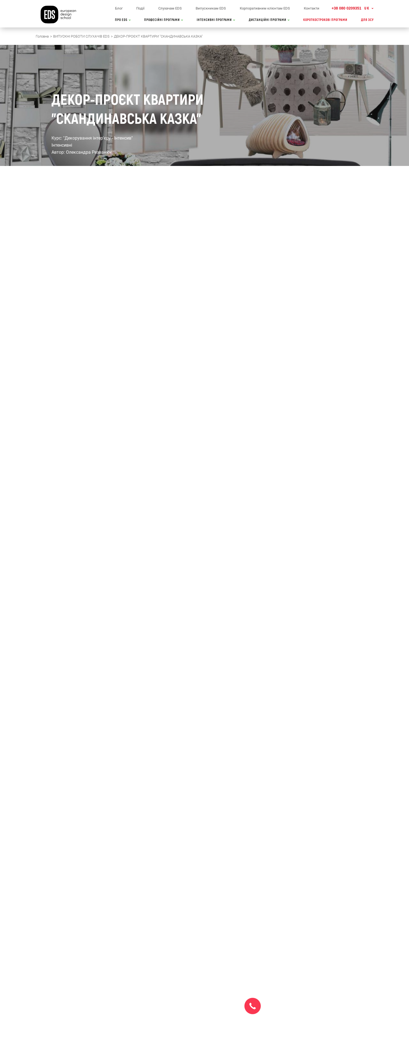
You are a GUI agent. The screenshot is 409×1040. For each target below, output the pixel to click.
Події (140, 8)
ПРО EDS (123, 20)
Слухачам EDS (170, 8)
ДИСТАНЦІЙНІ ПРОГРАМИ (269, 20)
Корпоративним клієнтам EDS (265, 8)
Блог (119, 8)
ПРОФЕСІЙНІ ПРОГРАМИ (163, 20)
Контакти (311, 8)
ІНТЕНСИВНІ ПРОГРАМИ (216, 20)
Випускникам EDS (211, 8)
